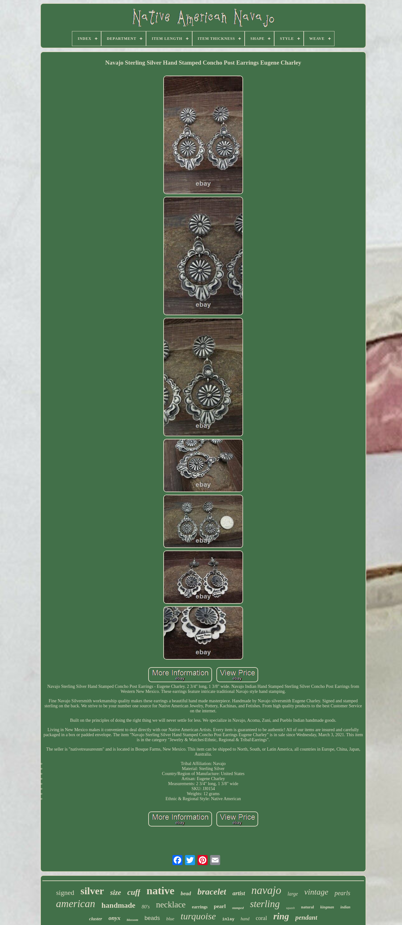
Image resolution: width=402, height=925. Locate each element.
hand (245, 919)
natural (307, 907)
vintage (316, 891)
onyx (114, 918)
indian (345, 907)
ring (281, 916)
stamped (238, 908)
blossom (132, 920)
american (75, 903)
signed (65, 892)
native (161, 890)
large (293, 893)
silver (92, 890)
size (115, 892)
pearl (220, 906)
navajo (266, 890)
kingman (327, 907)
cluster (95, 918)
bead (186, 893)
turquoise (198, 916)
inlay (228, 919)
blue (170, 918)
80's (146, 906)
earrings (200, 907)
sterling (265, 903)
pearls (342, 893)
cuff (133, 892)
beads (152, 918)
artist (238, 893)
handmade (118, 905)
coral (261, 918)
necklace (171, 904)
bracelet (211, 891)
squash (290, 908)
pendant (306, 917)
